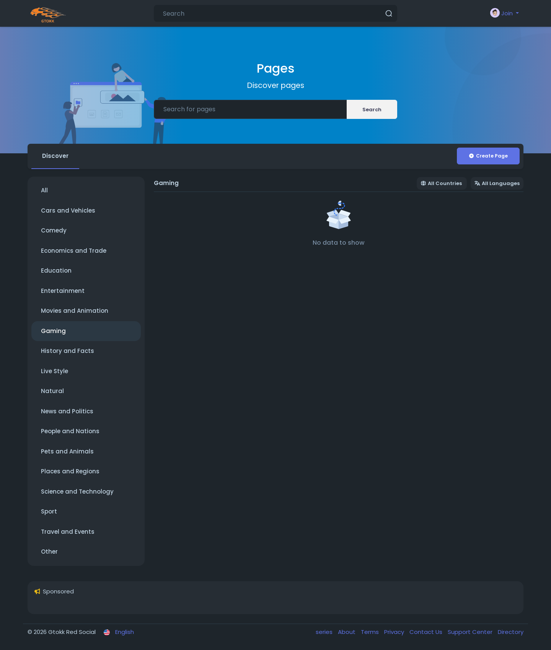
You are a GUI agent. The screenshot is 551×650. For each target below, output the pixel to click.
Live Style (54, 371)
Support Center (471, 632)
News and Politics (67, 411)
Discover (55, 156)
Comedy (54, 230)
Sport (49, 511)
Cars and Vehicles (68, 210)
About (347, 632)
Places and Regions (70, 471)
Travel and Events (68, 532)
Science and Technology (77, 491)
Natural (52, 391)
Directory (510, 632)
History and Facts (67, 351)
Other (49, 552)
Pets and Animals (67, 451)
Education (56, 270)
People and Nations (70, 431)
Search (371, 109)
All (44, 190)
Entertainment (63, 291)
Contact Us (426, 632)
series (325, 632)
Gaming (53, 331)
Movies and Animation (74, 311)
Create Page (488, 156)
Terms (370, 632)
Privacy (395, 632)
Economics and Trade (73, 251)
